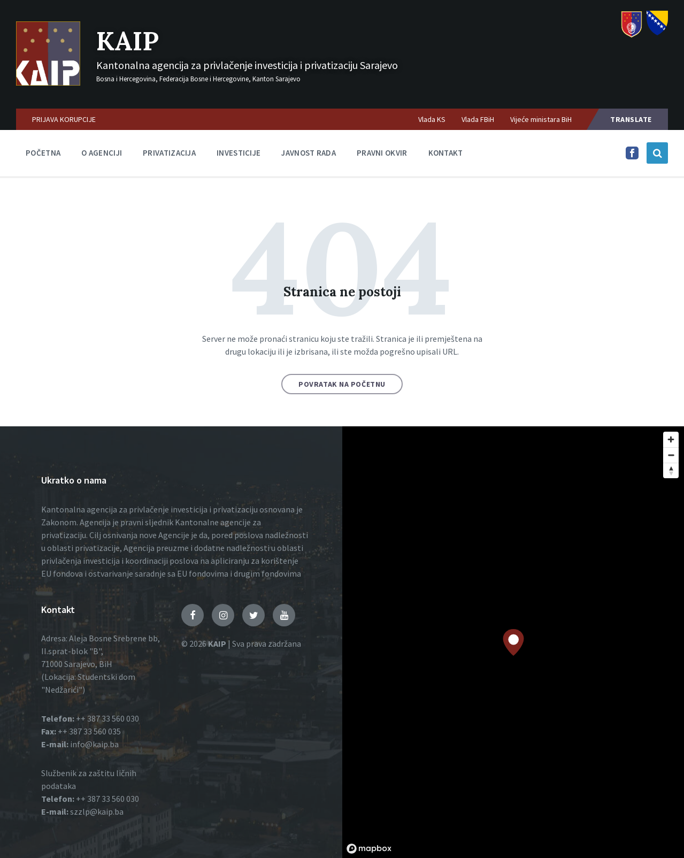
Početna (43, 153)
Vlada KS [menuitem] (431, 119)
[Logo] (48, 82)
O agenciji (101, 153)
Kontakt (445, 153)
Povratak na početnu (342, 384)
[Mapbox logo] (369, 848)
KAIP (127, 41)
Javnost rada (308, 153)
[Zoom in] (671, 439)
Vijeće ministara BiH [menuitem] (541, 119)
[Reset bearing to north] (671, 470)
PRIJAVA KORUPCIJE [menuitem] (64, 119)
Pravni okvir (382, 153)
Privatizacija (169, 153)
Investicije (238, 153)
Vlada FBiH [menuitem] (478, 119)
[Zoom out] (671, 455)
